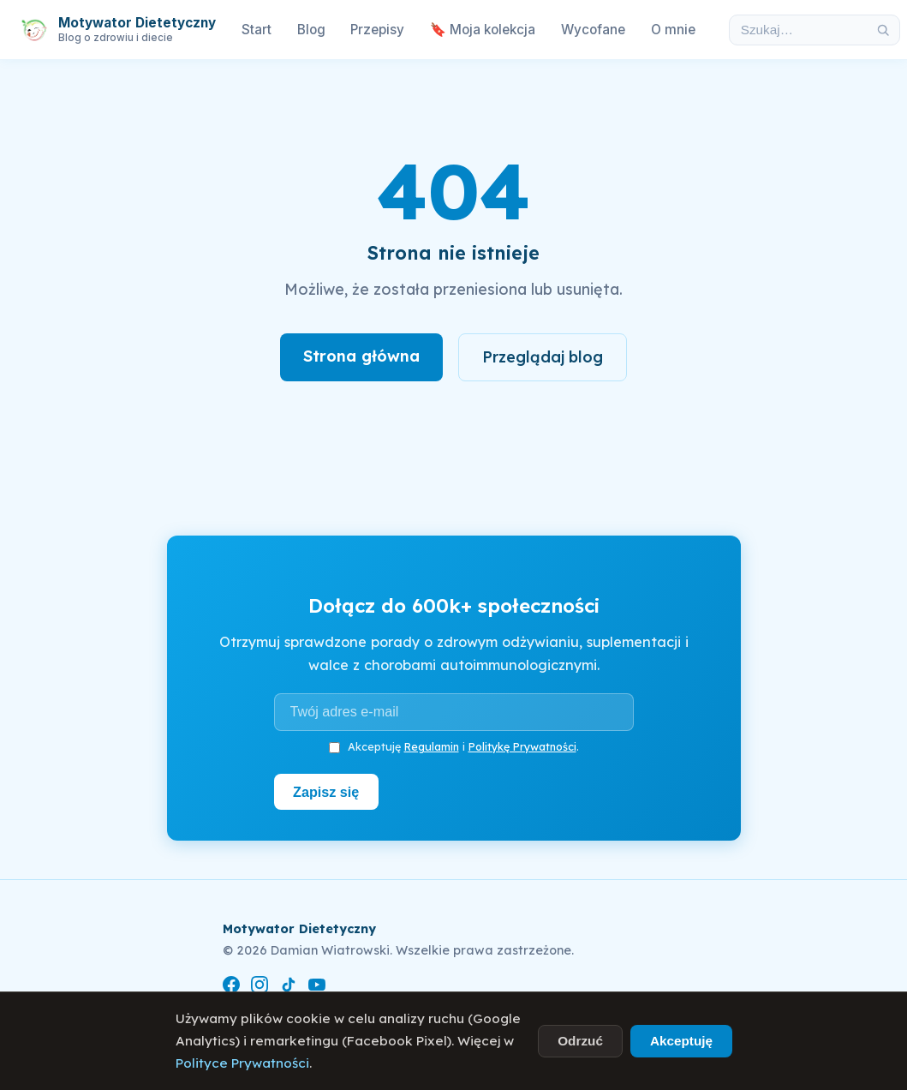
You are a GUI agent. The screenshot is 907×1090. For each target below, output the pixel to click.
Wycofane (593, 29)
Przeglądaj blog (542, 357)
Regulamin (431, 746)
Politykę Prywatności (522, 746)
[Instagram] (259, 987)
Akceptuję (681, 1040)
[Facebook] (231, 987)
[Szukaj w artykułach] (798, 30)
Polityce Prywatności (242, 1063)
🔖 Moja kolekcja (482, 29)
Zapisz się (326, 792)
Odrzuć (580, 1040)
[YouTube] (316, 987)
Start (257, 29)
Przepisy (377, 29)
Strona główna (361, 356)
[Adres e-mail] (454, 712)
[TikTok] (288, 987)
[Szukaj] (883, 30)
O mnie (673, 29)
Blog (311, 29)
